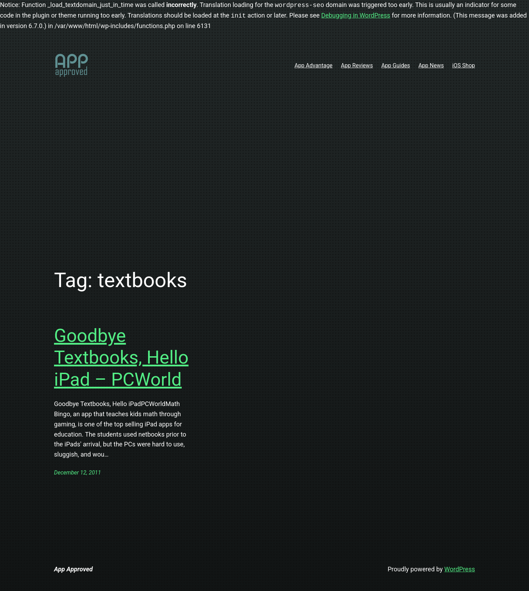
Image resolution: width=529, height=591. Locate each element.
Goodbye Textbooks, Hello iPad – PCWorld (121, 357)
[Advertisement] (264, 174)
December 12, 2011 (77, 472)
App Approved (73, 569)
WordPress (459, 569)
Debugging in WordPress (355, 15)
